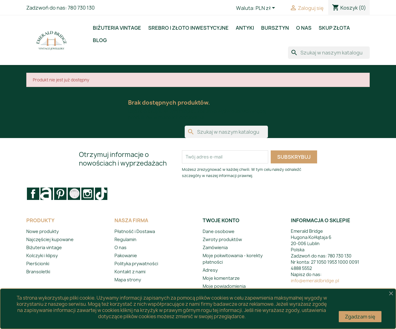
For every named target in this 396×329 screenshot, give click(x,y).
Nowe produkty (42, 231)
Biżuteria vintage (117, 27)
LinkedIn (101, 194)
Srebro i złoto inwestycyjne (188, 27)
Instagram (87, 194)
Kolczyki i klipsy (42, 255)
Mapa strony (127, 280)
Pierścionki (37, 263)
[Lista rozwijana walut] (266, 8)
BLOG (100, 40)
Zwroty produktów (222, 239)
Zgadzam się (360, 316)
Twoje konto (221, 220)
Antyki (245, 27)
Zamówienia (215, 247)
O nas (304, 27)
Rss (47, 194)
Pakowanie (125, 255)
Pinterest (60, 194)
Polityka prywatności (136, 263)
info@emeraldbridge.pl (315, 281)
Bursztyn (275, 27)
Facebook (33, 194)
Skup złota (334, 27)
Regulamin (125, 239)
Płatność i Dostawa (134, 231)
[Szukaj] (329, 52)
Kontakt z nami (129, 272)
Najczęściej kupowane (50, 239)
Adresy (210, 270)
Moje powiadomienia (224, 286)
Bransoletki (38, 272)
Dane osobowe (219, 231)
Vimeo (74, 194)
